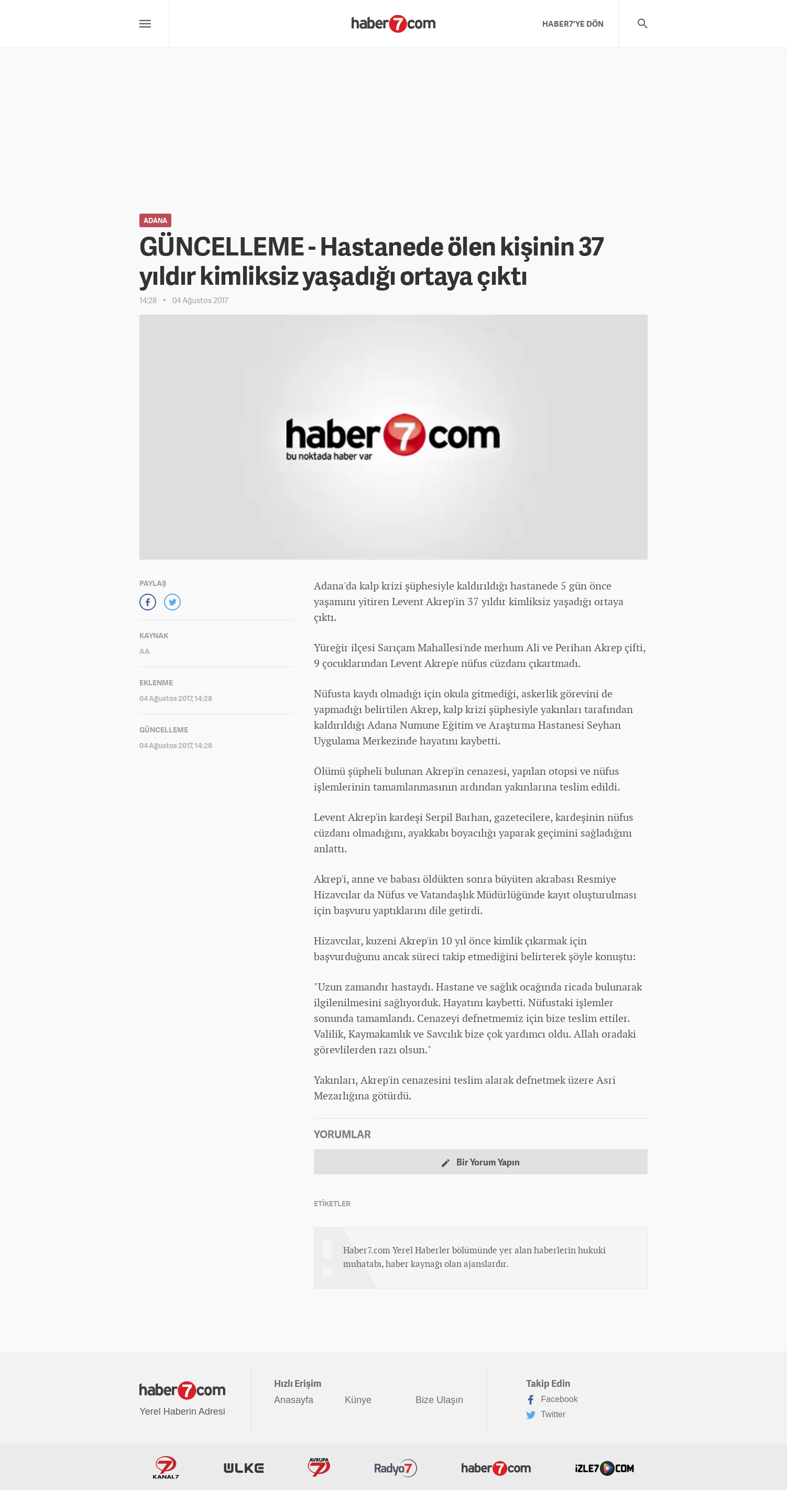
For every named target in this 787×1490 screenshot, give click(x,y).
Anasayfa (293, 1400)
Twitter (545, 1415)
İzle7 (604, 1467)
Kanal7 (166, 1467)
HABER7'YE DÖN (573, 23)
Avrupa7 (319, 1467)
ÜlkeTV (244, 1467)
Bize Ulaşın (439, 1400)
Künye (358, 1400)
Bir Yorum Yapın (481, 1162)
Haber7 (496, 1467)
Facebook (552, 1400)
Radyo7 (396, 1467)
